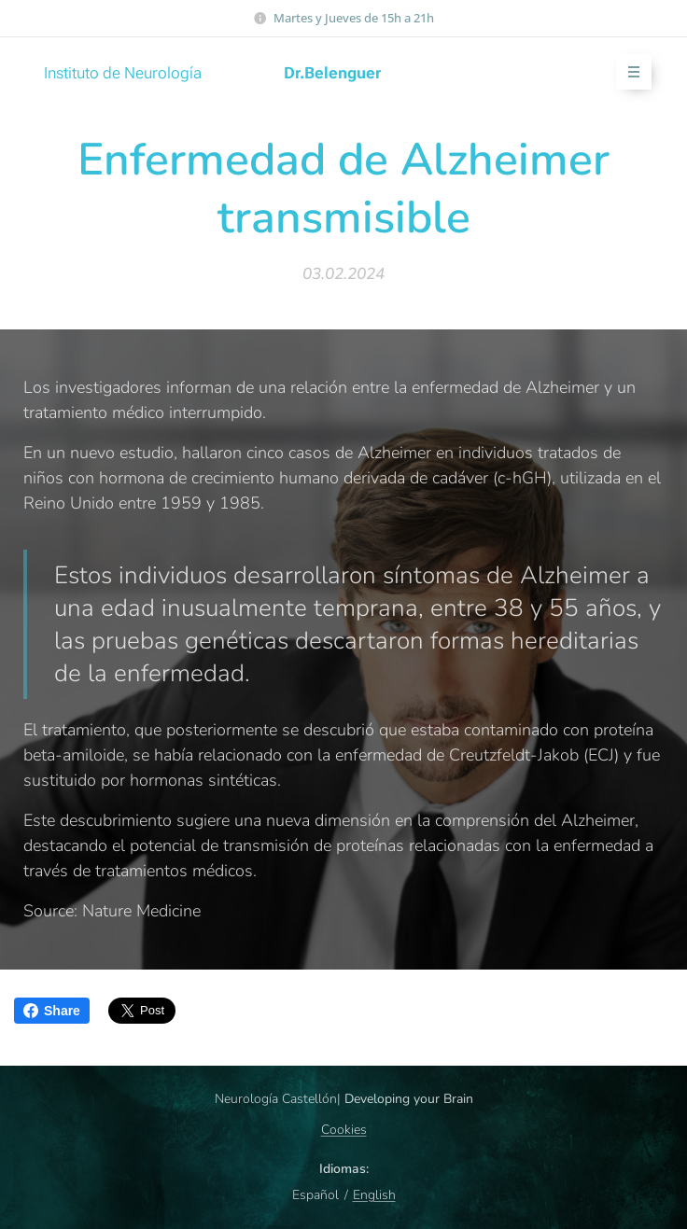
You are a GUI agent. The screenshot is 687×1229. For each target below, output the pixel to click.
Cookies (344, 1129)
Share (51, 1010)
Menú (627, 72)
